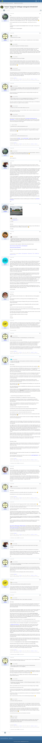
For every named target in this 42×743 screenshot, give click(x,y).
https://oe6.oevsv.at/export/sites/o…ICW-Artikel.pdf (18, 245)
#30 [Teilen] (40, 320)
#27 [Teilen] (40, 231)
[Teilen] (41, 10)
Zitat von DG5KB (14, 35)
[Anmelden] (38, 1)
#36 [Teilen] (40, 540)
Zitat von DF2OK (14, 151)
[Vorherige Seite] (1, 10)
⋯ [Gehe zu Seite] (6, 10)
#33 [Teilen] (40, 466)
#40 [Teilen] (40, 657)
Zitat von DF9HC (14, 597)
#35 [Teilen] (40, 502)
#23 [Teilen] (40, 83)
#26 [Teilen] (40, 204)
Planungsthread (25, 253)
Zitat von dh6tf (14, 124)
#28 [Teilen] (40, 257)
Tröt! (33, 253)
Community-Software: (21, 741)
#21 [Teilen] (40, 13)
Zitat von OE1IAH (15, 236)
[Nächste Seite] (9, 10)
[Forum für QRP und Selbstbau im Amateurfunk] (1, 1)
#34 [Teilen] (40, 483)
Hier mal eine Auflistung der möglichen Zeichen (18, 525)
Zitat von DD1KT (14, 359)
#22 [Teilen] (40, 33)
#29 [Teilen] (40, 292)
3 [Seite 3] (5, 10)
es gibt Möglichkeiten (34, 455)
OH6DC (19, 138)
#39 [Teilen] (40, 595)
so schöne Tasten (25, 138)
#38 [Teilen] (40, 579)
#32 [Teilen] (40, 356)
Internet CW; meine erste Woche (15, 247)
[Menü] (41, 1)
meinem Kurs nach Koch (15, 624)
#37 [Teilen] (40, 559)
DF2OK (15, 142)
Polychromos (15, 219)
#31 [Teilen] (40, 333)
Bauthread (30, 253)
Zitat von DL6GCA (15, 68)
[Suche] (36, 1)
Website (19, 253)
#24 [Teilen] (40, 148)
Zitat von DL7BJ (14, 218)
